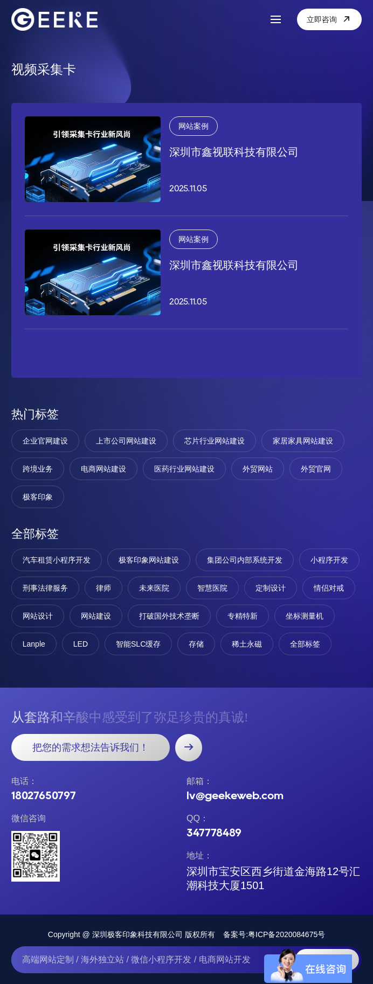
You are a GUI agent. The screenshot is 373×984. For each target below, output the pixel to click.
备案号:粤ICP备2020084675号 (274, 934)
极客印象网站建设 (149, 560)
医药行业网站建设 (184, 469)
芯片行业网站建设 (214, 440)
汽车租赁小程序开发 (57, 560)
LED (80, 644)
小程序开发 (329, 560)
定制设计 (270, 588)
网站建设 (96, 616)
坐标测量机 (304, 616)
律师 (103, 588)
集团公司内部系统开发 (244, 560)
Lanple (34, 644)
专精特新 (242, 616)
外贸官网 (316, 469)
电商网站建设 (103, 469)
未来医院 (154, 588)
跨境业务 (38, 469)
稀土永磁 (247, 644)
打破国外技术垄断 (169, 616)
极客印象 (38, 497)
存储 (196, 644)
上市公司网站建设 (126, 440)
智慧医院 (212, 588)
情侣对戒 (329, 588)
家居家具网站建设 (303, 440)
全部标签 (305, 644)
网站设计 (38, 616)
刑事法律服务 (45, 588)
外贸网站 (258, 469)
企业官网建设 (45, 440)
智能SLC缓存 (138, 644)
